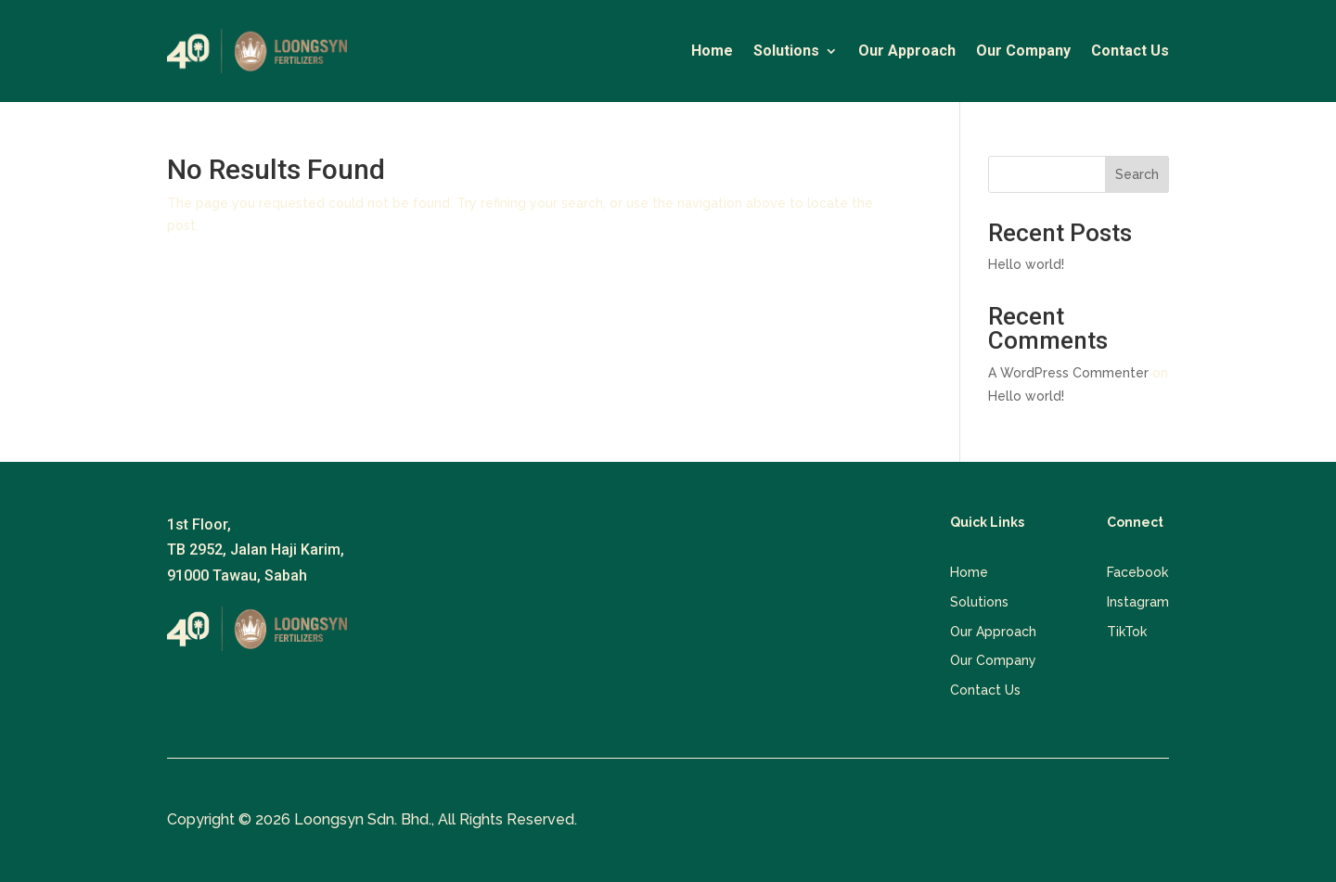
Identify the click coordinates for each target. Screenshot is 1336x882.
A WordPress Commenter (1068, 372)
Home (712, 52)
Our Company (1023, 52)
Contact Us (1130, 52)
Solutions (786, 52)
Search (1137, 174)
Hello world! (1026, 264)
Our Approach (907, 52)
